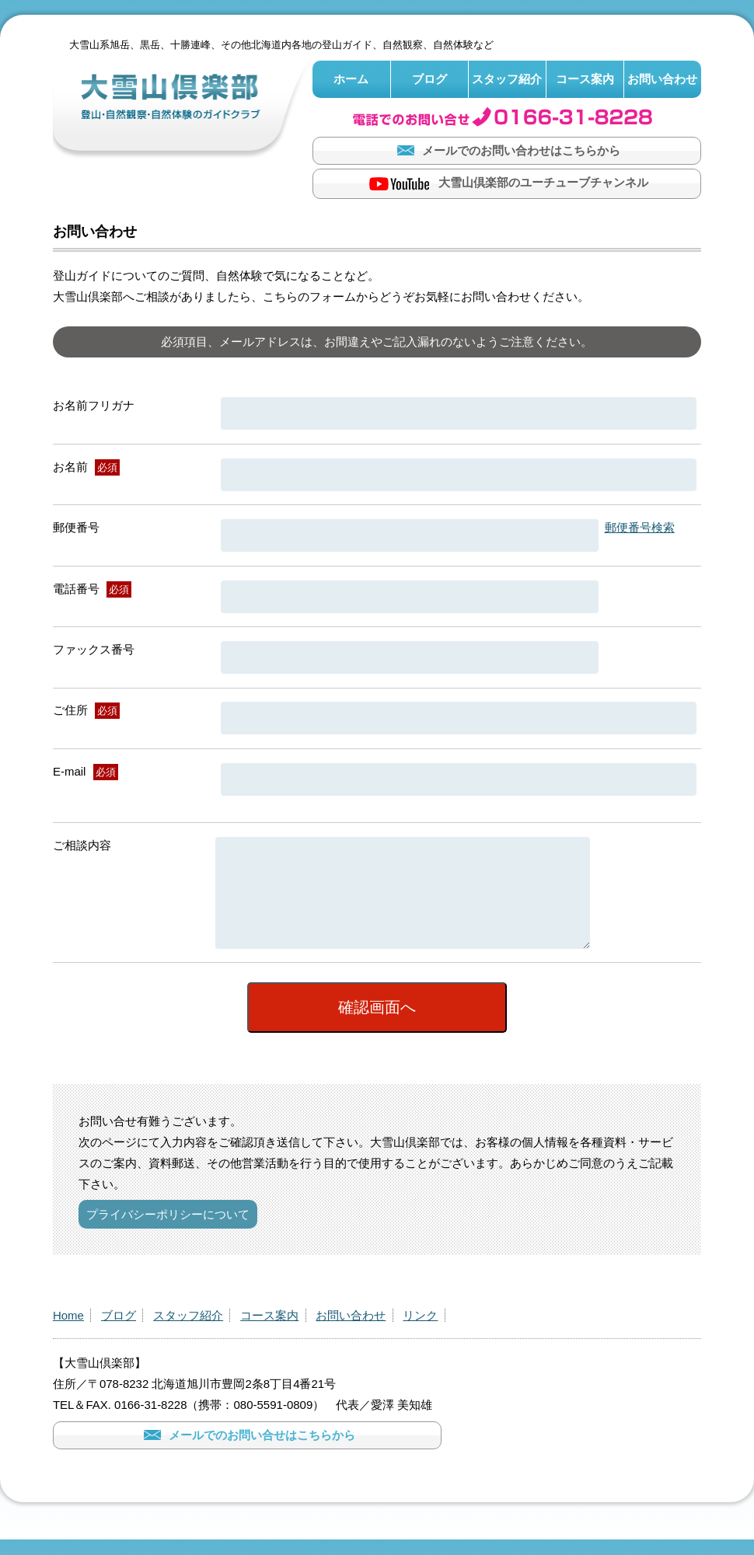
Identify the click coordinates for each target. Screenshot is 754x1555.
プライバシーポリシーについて (168, 1230)
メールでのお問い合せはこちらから (247, 1451)
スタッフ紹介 (507, 78)
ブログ (429, 78)
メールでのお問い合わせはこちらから (506, 150)
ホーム (350, 78)
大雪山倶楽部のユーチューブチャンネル (506, 183)
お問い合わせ (662, 78)
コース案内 (585, 78)
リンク (420, 1331)
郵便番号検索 (640, 527)
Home (68, 1331)
